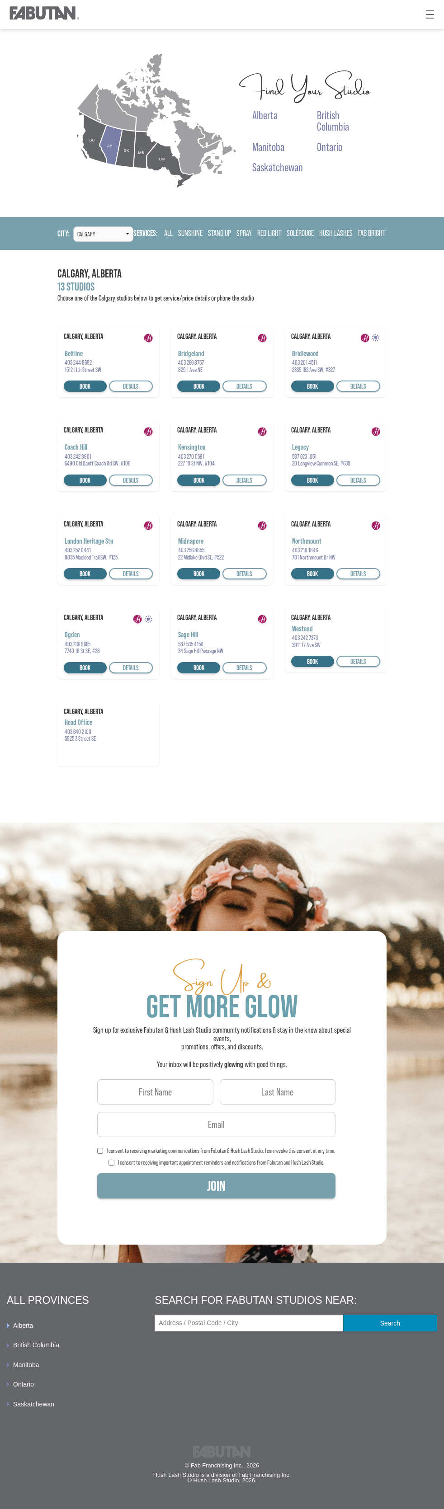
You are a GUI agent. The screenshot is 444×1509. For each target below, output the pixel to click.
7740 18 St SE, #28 (82, 650)
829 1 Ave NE (190, 369)
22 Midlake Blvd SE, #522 (201, 557)
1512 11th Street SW (83, 369)
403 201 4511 (304, 362)
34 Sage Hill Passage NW (200, 650)
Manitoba (26, 1364)
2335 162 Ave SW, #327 (313, 369)
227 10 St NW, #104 (196, 463)
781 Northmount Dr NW (313, 557)
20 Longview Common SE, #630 (321, 463)
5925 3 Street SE (80, 738)
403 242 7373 (305, 637)
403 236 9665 (77, 644)
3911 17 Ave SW (306, 645)
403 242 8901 (78, 456)
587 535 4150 (190, 644)
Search (390, 1323)
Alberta (23, 1325)
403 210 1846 (305, 550)
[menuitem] (74, 1325)
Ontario (23, 1384)
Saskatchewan (33, 1404)
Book (85, 386)
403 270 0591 (191, 456)
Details (131, 386)
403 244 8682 (78, 362)
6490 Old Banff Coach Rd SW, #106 (97, 463)
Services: (145, 233)
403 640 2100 (78, 731)
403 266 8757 (191, 362)
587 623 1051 (304, 456)
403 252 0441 (78, 550)
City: (63, 234)
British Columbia (36, 1345)
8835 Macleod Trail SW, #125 (91, 557)
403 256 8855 (191, 550)
